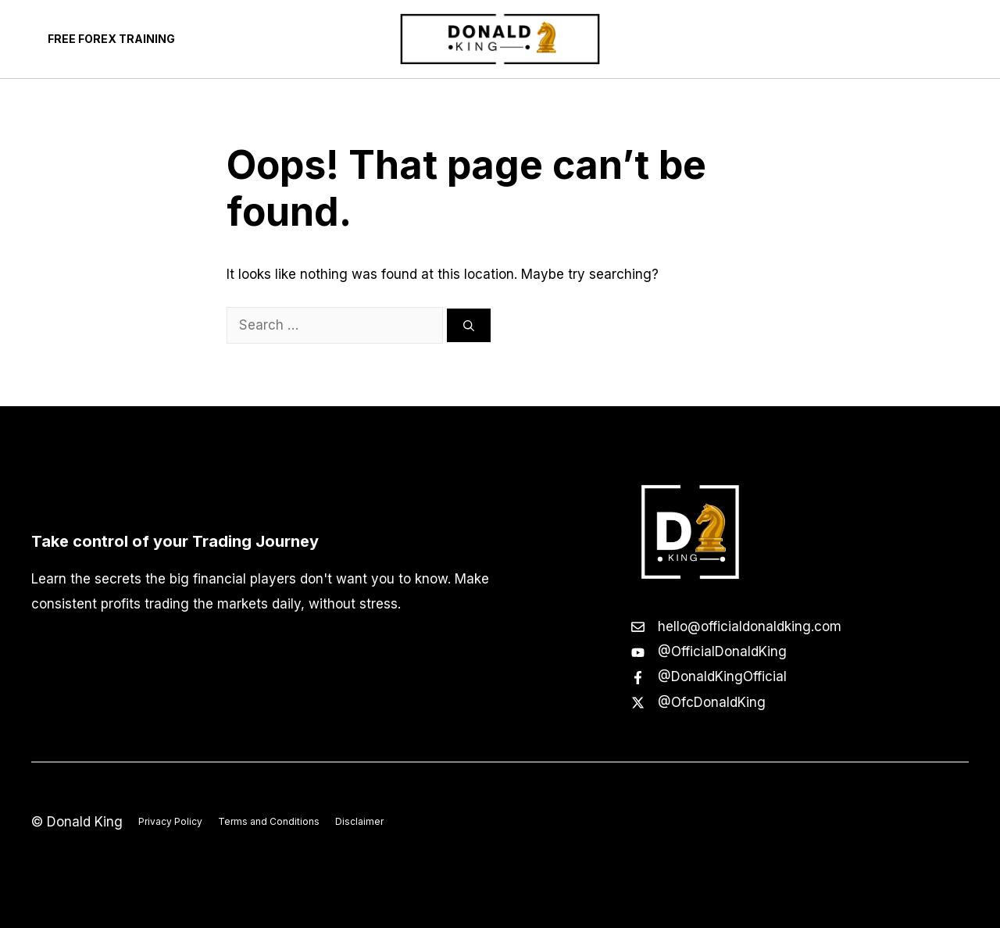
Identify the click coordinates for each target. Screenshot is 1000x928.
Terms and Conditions (269, 821)
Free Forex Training (111, 38)
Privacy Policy (170, 821)
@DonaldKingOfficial (722, 676)
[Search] (469, 325)
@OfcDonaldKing (712, 702)
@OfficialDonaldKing (722, 651)
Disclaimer (359, 821)
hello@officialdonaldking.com (749, 626)
